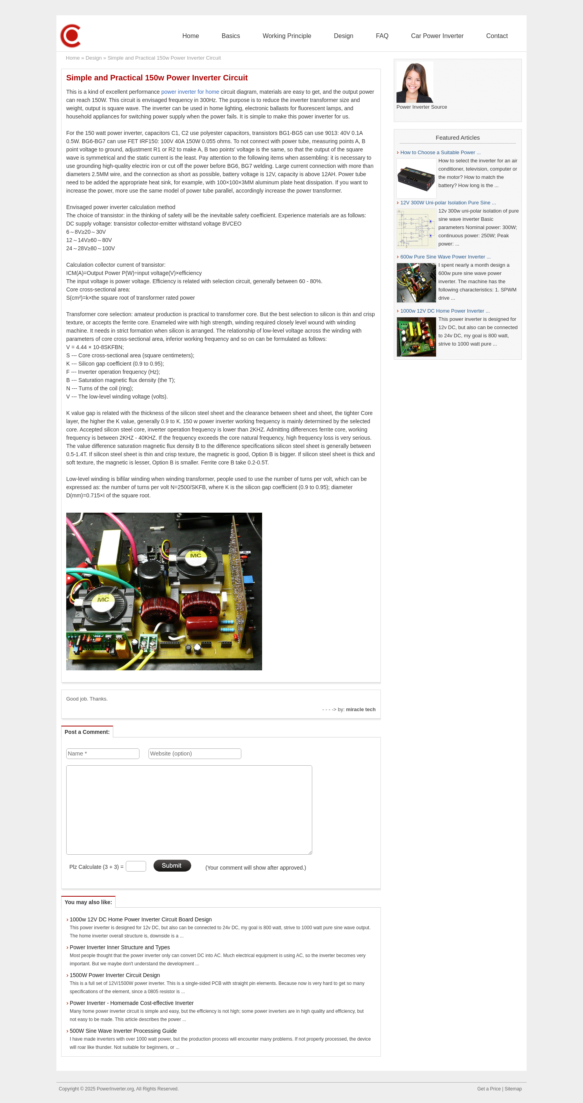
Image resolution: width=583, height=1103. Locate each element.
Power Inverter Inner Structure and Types (120, 947)
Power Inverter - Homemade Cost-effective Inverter (132, 1003)
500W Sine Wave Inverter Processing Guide (123, 1031)
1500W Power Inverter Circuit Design (115, 975)
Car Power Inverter (451, 36)
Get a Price (489, 1089)
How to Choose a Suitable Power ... (440, 152)
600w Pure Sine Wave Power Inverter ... (445, 257)
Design (376, 36)
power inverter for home (190, 92)
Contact (501, 36)
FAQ (405, 36)
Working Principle (328, 36)
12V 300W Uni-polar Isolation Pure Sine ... (448, 203)
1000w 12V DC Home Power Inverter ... (445, 311)
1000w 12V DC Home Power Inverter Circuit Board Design (141, 919)
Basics (282, 36)
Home (251, 36)
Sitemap (513, 1089)
